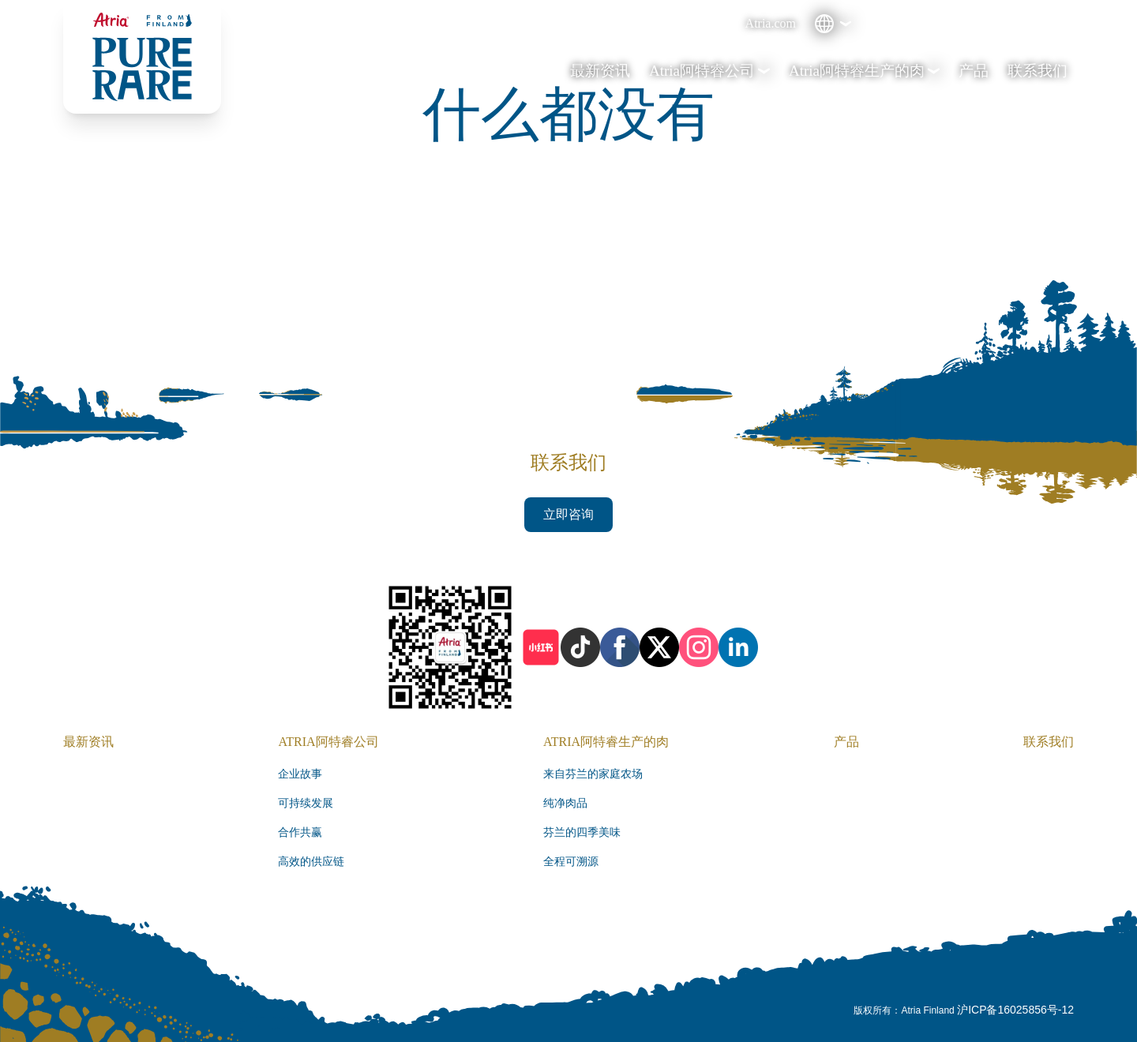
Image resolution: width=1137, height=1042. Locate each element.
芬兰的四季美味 (582, 832)
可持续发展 (305, 803)
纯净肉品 (565, 803)
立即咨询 (568, 514)
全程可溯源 (571, 862)
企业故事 (300, 774)
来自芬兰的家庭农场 (593, 774)
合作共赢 (300, 832)
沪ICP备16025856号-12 (1015, 1009)
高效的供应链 (311, 862)
